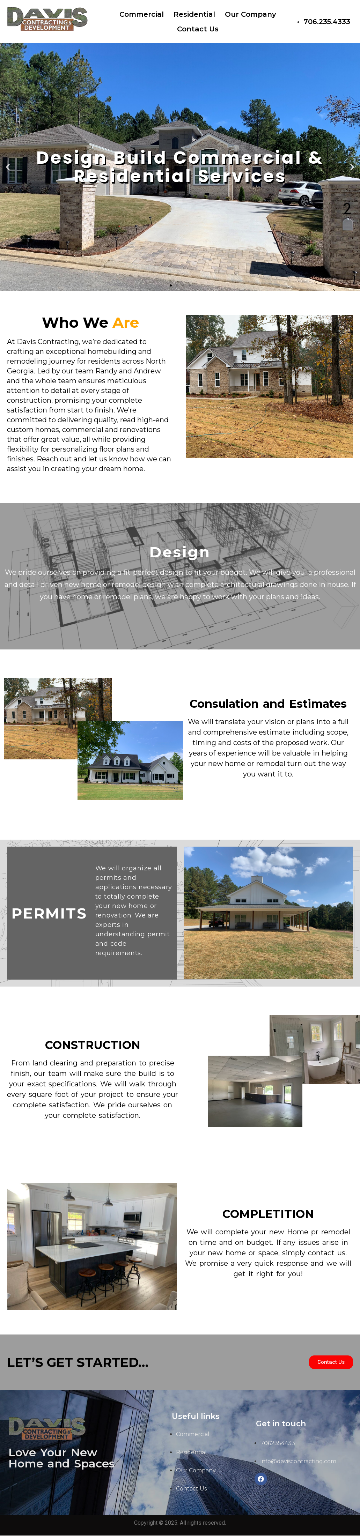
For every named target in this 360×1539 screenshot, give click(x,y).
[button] (171, 285)
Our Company (250, 14)
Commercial (141, 14)
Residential (194, 14)
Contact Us (198, 29)
